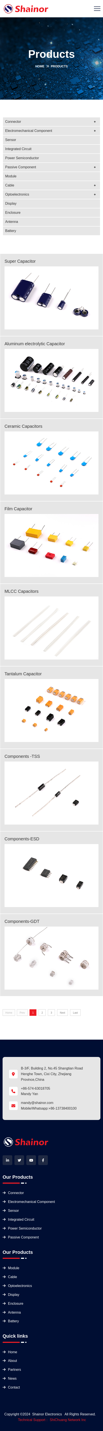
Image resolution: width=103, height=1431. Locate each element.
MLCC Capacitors (22, 591)
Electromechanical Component (28, 131)
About (12, 1361)
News (12, 1378)
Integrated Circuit (18, 149)
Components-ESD (22, 838)
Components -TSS (22, 756)
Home (39, 66)
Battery (10, 231)
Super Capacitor (20, 261)
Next (62, 1012)
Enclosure (12, 212)
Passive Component (20, 167)
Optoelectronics (17, 194)
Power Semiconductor (22, 158)
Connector (13, 121)
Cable (9, 185)
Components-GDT (22, 921)
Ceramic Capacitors (23, 426)
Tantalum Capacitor (23, 673)
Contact (14, 1387)
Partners (14, 1369)
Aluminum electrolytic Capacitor (35, 343)
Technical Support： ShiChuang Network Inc (52, 1420)
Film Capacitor (18, 508)
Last (75, 1012)
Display (10, 203)
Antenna (11, 222)
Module (10, 176)
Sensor (10, 140)
